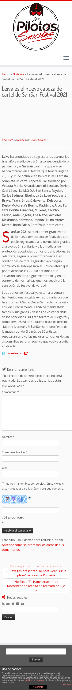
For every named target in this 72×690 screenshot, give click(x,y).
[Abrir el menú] (66, 58)
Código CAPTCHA (13, 517)
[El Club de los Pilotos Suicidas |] (36, 27)
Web (4, 468)
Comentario (10, 392)
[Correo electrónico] (8, 604)
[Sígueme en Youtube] (23, 604)
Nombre (8, 437)
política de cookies (34, 680)
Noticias (18, 74)
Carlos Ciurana (38, 140)
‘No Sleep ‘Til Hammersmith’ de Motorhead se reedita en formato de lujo (36, 586)
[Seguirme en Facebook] (18, 604)
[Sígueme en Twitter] (13, 604)
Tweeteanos (15, 353)
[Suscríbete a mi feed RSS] (4, 604)
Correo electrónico (14, 452)
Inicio (5, 74)
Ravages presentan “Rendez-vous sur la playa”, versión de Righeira (36, 573)
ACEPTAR (38, 687)
